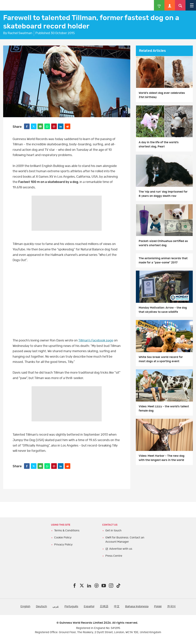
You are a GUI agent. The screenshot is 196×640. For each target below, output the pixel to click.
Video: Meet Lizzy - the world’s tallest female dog (164, 408)
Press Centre (113, 555)
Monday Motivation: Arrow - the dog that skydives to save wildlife (163, 309)
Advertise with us (120, 548)
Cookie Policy (63, 537)
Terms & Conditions (66, 530)
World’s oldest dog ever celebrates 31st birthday (162, 95)
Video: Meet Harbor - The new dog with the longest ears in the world (161, 457)
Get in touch (113, 530)
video (67, 298)
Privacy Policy (63, 544)
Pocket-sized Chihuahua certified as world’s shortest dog (163, 243)
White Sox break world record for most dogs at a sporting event (161, 359)
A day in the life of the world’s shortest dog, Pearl (159, 144)
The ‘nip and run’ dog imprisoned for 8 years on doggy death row (163, 193)
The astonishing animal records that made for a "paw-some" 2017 (163, 260)
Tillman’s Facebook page (95, 340)
